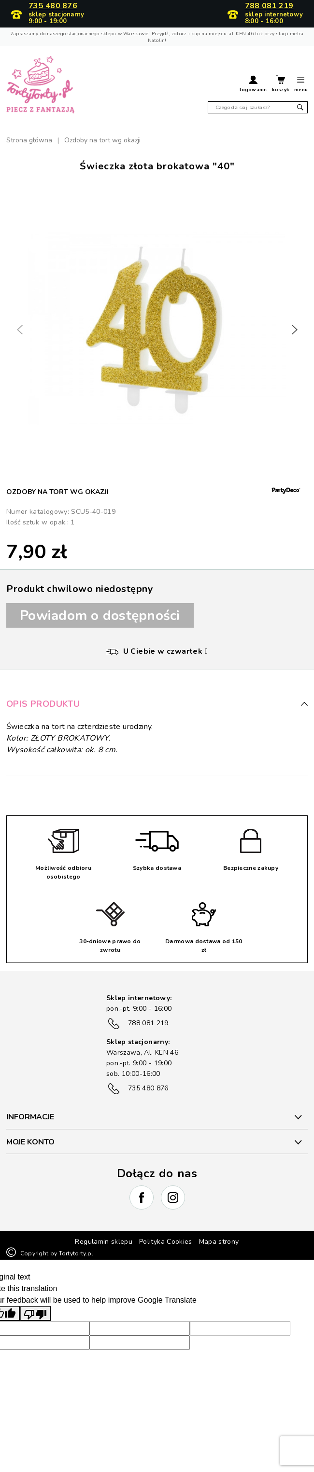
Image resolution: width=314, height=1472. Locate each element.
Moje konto (30, 1142)
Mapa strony (219, 1241)
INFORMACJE (30, 1117)
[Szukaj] (258, 107)
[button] (253, 85)
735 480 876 (53, 6)
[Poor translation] (35, 1313)
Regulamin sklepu (103, 1241)
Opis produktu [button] (157, 704)
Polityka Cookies (165, 1241)
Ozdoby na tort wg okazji (57, 491)
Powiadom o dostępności (100, 615)
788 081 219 (269, 6)
